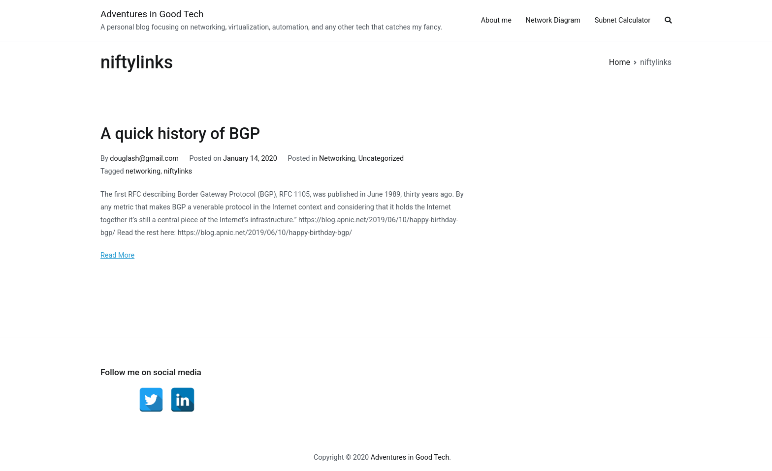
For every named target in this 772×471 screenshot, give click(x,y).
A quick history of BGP (180, 133)
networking (143, 171)
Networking (337, 158)
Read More (117, 255)
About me (496, 20)
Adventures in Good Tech (152, 14)
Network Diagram (553, 20)
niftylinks (178, 171)
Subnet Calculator (623, 20)
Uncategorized (381, 158)
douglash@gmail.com (144, 158)
